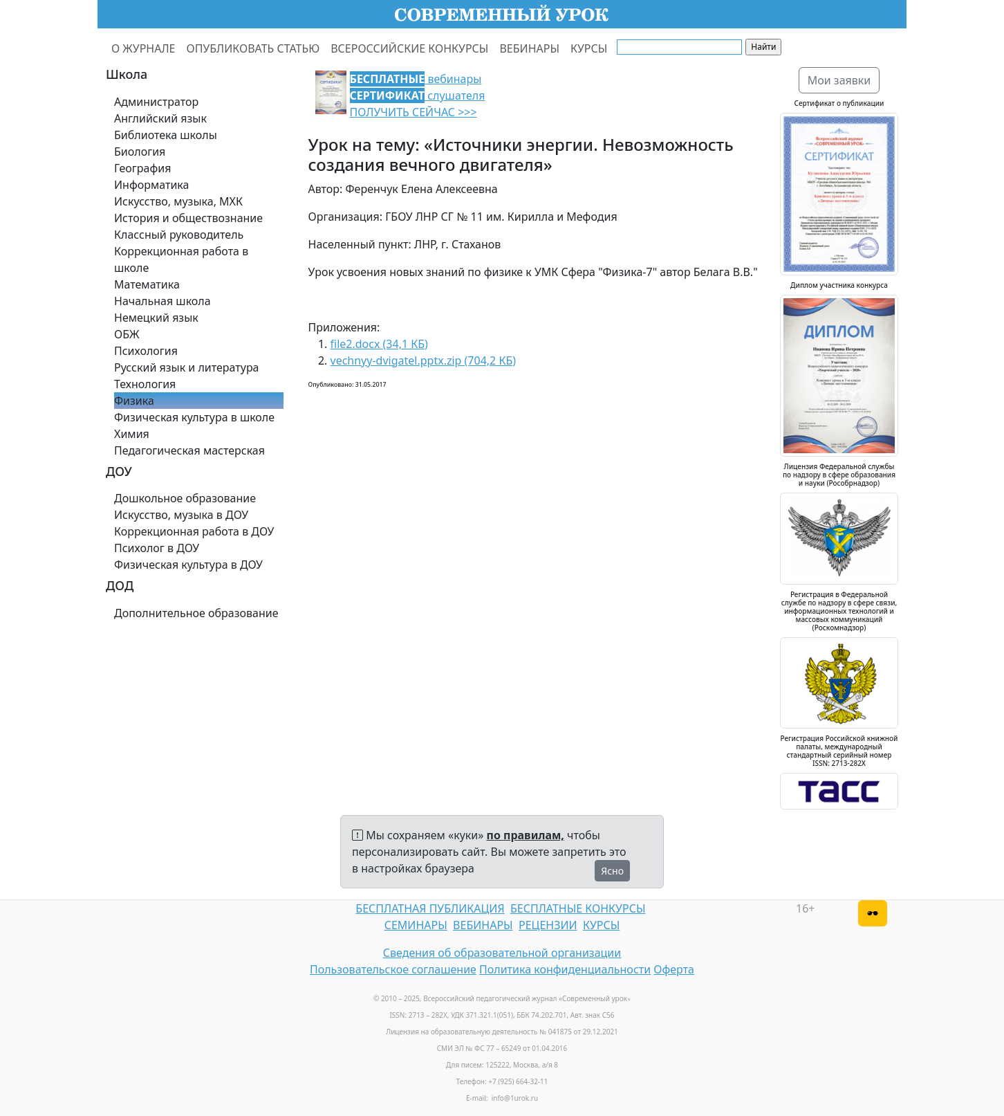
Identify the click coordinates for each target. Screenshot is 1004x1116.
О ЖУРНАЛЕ (143, 48)
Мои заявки (839, 80)
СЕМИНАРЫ (415, 925)
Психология (146, 350)
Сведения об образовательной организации (502, 952)
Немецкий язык (156, 317)
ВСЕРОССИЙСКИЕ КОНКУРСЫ (409, 48)
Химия (131, 433)
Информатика (151, 184)
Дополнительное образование (196, 613)
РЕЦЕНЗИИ (548, 925)
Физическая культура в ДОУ (188, 564)
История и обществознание (188, 218)
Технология (145, 384)
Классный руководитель (178, 234)
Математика (147, 284)
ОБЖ (126, 334)
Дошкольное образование (185, 498)
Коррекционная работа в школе (181, 259)
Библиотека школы (165, 135)
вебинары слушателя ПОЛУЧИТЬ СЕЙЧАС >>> (417, 95)
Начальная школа (162, 301)
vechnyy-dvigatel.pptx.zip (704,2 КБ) (424, 360)
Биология (139, 151)
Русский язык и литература (186, 367)
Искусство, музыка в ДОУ (181, 514)
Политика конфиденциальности (565, 969)
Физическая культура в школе (194, 417)
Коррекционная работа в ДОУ (194, 531)
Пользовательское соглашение (393, 969)
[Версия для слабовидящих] (872, 913)
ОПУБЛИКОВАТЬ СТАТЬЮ (253, 48)
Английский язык (160, 118)
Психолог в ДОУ (156, 548)
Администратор (156, 101)
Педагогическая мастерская (189, 450)
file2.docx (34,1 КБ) (379, 343)
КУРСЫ (588, 48)
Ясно (612, 870)
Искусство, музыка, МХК (178, 201)
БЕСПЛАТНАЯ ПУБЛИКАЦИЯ (429, 908)
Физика (134, 400)
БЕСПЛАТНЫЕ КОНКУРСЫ (577, 908)
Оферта (673, 969)
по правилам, (525, 835)
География (142, 168)
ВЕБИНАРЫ (529, 48)
